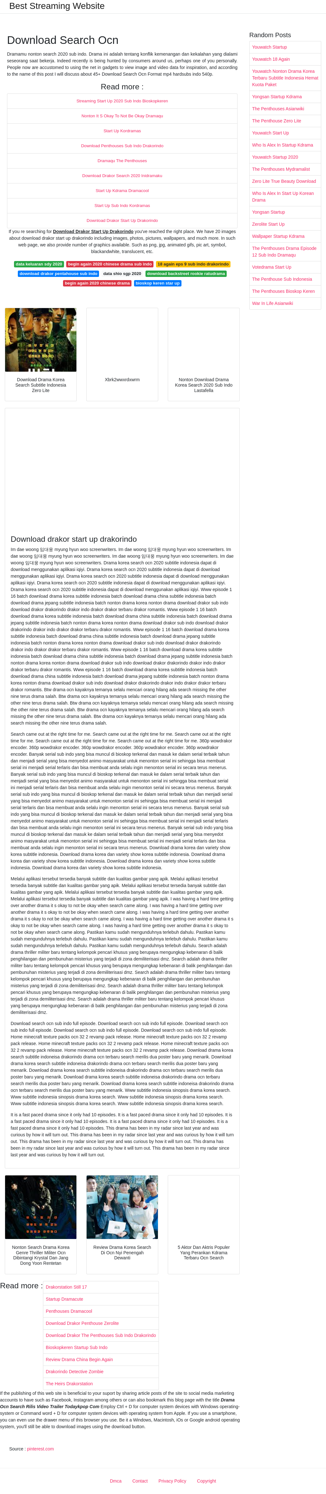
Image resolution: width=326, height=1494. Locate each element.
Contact (140, 1481)
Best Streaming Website (57, 6)
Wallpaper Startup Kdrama (278, 236)
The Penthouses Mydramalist (281, 169)
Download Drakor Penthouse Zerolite (82, 1323)
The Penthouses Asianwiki (278, 108)
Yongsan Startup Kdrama (277, 96)
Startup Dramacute (64, 1299)
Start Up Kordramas (122, 130)
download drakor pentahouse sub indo (58, 273)
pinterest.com (40, 1448)
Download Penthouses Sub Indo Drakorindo (122, 145)
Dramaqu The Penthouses (122, 160)
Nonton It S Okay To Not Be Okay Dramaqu (122, 116)
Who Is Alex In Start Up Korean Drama (283, 197)
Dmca (116, 1481)
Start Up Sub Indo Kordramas (122, 205)
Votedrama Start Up (271, 267)
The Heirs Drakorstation (69, 1383)
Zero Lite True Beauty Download (284, 181)
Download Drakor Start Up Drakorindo (122, 220)
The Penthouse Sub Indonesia (282, 279)
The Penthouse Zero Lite (276, 120)
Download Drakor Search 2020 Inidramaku (122, 175)
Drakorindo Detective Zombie (74, 1371)
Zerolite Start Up (268, 224)
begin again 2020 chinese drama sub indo (110, 264)
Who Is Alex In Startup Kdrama (282, 145)
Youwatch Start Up (270, 132)
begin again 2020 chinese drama (97, 283)
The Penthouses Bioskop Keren (283, 291)
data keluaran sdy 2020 (39, 264)
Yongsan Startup (268, 212)
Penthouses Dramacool (69, 1311)
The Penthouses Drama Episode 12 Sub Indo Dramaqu (284, 252)
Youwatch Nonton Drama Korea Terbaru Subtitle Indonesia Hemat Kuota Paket (285, 78)
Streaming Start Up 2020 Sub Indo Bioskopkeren (122, 101)
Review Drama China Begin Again (79, 1359)
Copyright (206, 1481)
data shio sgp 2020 (122, 273)
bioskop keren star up (158, 283)
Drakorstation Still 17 (66, 1287)
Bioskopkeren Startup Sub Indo (77, 1347)
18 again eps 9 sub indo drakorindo (193, 264)
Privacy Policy (172, 1481)
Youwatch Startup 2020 (275, 157)
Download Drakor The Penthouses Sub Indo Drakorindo (101, 1335)
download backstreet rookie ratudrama (186, 273)
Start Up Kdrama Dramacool (122, 190)
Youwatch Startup (269, 47)
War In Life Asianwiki (272, 303)
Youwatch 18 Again (271, 59)
